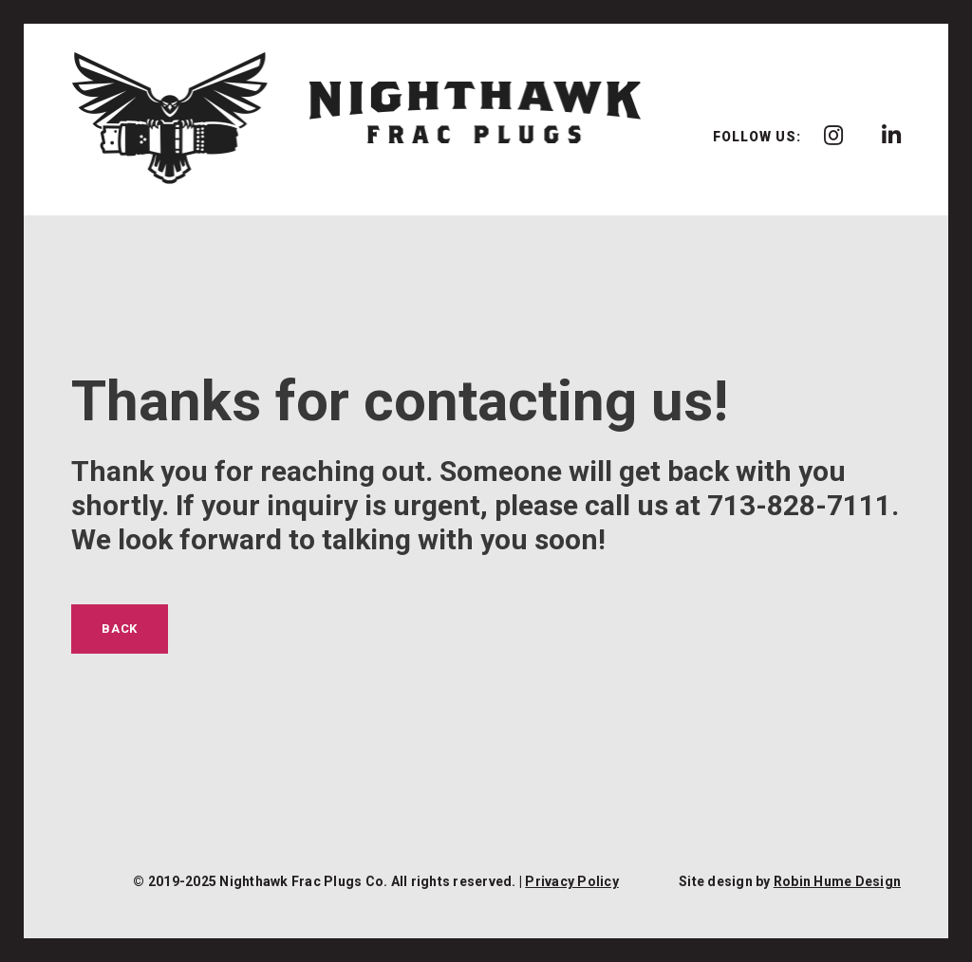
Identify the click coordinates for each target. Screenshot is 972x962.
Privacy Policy (572, 881)
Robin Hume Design (837, 881)
